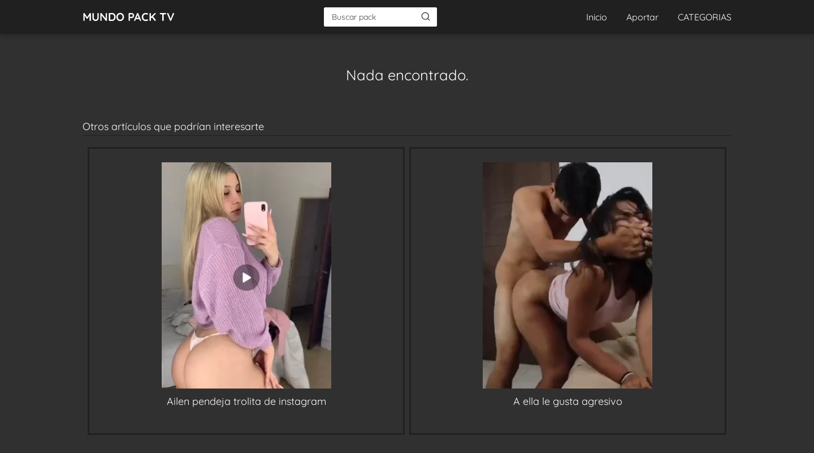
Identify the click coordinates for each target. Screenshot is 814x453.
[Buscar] (425, 16)
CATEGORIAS (704, 17)
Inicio (596, 17)
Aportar (642, 17)
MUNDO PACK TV (129, 17)
